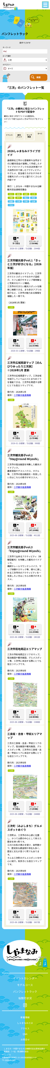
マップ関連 (29, 136)
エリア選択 (7, 56)
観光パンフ (19, 136)
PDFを (16, 242)
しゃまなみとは (25, 1022)
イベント (9, 135)
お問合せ (25, 1039)
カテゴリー (7, 64)
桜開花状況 (25, 998)
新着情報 (25, 1017)
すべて (39, 133)
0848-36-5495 (10, 1060)
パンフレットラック (25, 991)
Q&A (25, 1034)
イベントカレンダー (25, 978)
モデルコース (25, 985)
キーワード (7, 47)
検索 (36, 77)
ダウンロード (34, 242)
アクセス (25, 1028)
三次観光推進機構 (22, 395)
